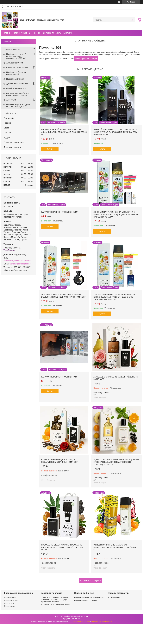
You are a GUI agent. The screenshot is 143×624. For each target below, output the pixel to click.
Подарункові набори (87, 58)
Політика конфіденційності (101, 621)
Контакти (67, 33)
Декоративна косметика (17, 84)
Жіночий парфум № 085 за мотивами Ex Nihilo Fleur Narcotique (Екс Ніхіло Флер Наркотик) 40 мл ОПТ (116, 214)
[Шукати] (132, 19)
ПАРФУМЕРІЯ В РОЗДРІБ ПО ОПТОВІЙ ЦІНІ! (18, 105)
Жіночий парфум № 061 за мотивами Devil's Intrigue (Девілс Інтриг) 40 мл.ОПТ (63, 295)
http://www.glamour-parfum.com (17, 260)
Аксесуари (11, 100)
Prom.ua (84, 616)
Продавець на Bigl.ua (71, 619)
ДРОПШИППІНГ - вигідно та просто (55, 605)
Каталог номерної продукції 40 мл (59, 377)
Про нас (36, 33)
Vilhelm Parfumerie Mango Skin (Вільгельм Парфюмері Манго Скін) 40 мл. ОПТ (115, 547)
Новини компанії (11, 600)
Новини (7, 123)
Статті (6, 128)
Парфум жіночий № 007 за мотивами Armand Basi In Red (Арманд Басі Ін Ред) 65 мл (64, 132)
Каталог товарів (20, 33)
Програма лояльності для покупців (88, 597)
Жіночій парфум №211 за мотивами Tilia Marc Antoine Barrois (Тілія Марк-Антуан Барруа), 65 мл (115, 132)
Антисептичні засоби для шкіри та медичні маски (17, 94)
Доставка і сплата (12, 147)
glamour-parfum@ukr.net (20, 264)
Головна (6, 33)
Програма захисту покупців (85, 600)
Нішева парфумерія (15, 79)
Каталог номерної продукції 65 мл (59, 212)
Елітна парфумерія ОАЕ (17, 67)
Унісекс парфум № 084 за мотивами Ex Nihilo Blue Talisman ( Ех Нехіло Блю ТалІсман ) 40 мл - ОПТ (114, 296)
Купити (50, 149)
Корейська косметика (16, 88)
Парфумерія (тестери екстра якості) (16, 73)
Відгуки (6, 137)
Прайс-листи (9, 113)
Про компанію (10, 597)
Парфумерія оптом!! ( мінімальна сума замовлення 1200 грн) (16, 56)
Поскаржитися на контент (80, 621)
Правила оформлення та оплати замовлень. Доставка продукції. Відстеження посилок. (54, 599)
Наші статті (9, 603)
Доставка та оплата (52, 33)
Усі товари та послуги (89, 580)
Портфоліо (8, 118)
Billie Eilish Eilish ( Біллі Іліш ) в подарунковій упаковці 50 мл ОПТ (59, 461)
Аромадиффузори (14, 63)
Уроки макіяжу (114, 597)
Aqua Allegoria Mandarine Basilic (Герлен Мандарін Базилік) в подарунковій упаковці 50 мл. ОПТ (116, 462)
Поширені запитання (13, 142)
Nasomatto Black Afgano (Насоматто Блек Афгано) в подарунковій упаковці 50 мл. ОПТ (63, 547)
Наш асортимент (11, 49)
